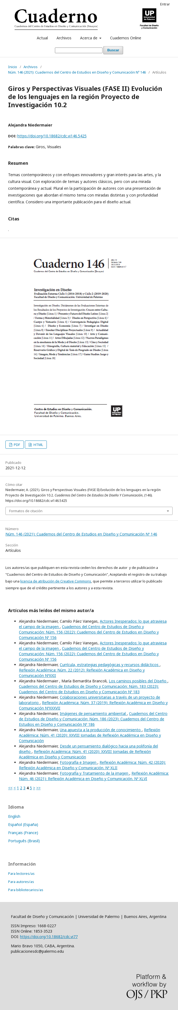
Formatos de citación (25, 510)
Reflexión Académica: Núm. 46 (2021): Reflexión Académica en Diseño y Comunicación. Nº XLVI (94, 776)
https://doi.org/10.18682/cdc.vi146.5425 (52, 135)
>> (38, 787)
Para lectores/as (21, 873)
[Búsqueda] (79, 50)
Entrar (165, 4)
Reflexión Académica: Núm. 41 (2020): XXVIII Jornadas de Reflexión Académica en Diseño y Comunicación (90, 735)
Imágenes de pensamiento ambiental (93, 713)
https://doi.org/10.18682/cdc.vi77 (49, 936)
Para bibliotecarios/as (25, 889)
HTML (38, 444)
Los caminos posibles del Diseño (138, 680)
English (14, 816)
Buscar (113, 50)
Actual (42, 37)
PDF (16, 444)
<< (10, 787)
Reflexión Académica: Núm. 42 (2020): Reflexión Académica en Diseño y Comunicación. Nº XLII (92, 765)
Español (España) (23, 824)
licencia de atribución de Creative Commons (55, 581)
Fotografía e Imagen (78, 762)
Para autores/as (21, 881)
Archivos (64, 37)
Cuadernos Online (125, 37)
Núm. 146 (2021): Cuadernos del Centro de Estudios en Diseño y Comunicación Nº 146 (77, 72)
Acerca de (89, 37)
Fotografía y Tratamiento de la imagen (94, 773)
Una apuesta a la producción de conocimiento (101, 729)
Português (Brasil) (24, 840)
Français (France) (23, 832)
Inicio (12, 66)
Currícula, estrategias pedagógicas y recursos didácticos (110, 664)
